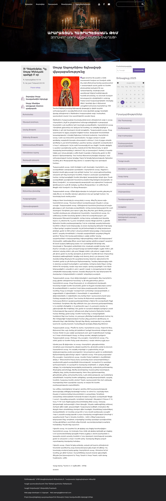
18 (139, 98)
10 (134, 94)
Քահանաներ (28, 114)
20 (118, 102)
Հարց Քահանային (82, 4)
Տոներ (120, 154)
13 (118, 98)
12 (143, 94)
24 (134, 102)
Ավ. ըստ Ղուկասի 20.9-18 (33, 83)
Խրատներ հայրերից (126, 184)
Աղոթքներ (122, 207)
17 (134, 98)
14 (122, 98)
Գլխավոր (28, 4)
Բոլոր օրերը (35, 87)
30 (130, 106)
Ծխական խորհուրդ (30, 122)
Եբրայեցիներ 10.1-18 (32, 80)
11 (139, 94)
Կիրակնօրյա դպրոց (31, 153)
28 (122, 106)
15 (126, 98)
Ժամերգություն (124, 128)
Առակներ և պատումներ (127, 169)
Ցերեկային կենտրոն (31, 160)
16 (130, 98)
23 (130, 102)
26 (143, 102)
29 (126, 106)
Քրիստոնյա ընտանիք (31, 191)
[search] (128, 4)
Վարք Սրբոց (123, 176)
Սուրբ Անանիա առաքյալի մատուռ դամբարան (32, 105)
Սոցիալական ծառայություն (34, 214)
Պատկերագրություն (126, 199)
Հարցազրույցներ (29, 199)
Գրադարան (53, 4)
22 (126, 102)
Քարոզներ (40, 4)
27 (118, 106)
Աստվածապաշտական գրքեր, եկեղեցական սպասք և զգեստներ (130, 217)
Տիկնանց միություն (30, 137)
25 (139, 102)
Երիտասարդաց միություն (33, 145)
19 (143, 98)
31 (134, 106)
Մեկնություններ (124, 192)
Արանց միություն (29, 130)
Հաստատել (139, 70)
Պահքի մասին (123, 161)
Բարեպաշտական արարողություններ (125, 144)
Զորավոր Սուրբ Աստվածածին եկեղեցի (34, 98)
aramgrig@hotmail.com (62, 493)
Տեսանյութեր (66, 4)
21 (122, 102)
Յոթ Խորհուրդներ (125, 136)
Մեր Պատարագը (125, 120)
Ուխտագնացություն (30, 206)
